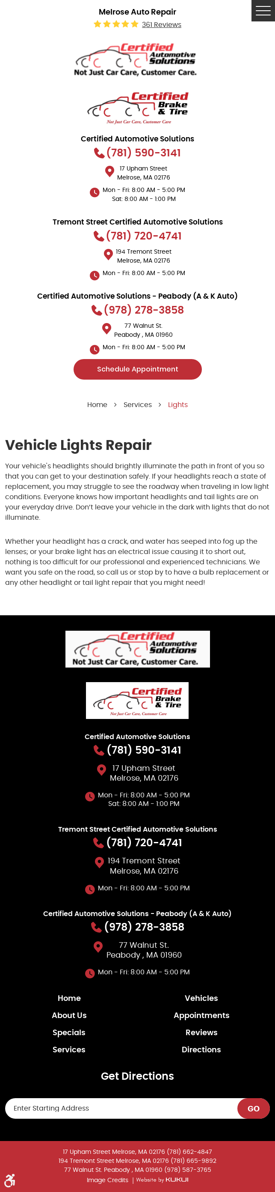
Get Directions (137, 1077)
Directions (201, 1050)
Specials (69, 1033)
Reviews (202, 1033)
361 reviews (161, 24)
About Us (69, 1016)
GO (254, 1109)
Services (138, 404)
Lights (178, 404)
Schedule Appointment (137, 369)
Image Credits (108, 1180)
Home (97, 404)
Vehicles (201, 999)
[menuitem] (71, 999)
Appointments (202, 1016)
